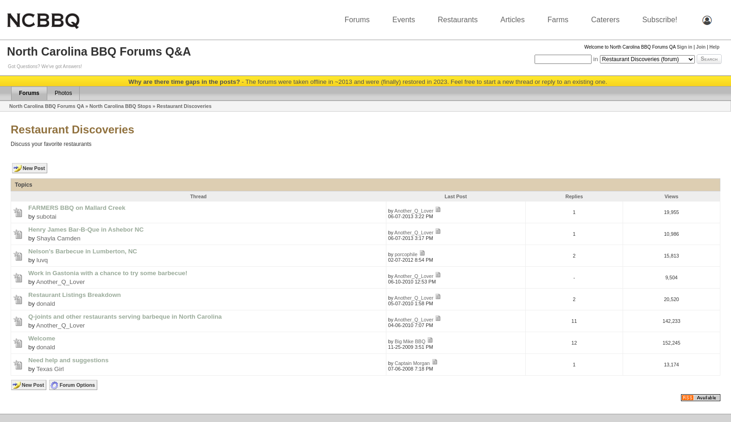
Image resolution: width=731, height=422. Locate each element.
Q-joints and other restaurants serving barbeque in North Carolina (125, 316)
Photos (63, 93)
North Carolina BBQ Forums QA (46, 106)
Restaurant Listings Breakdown (74, 294)
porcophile (406, 254)
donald (46, 303)
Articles (512, 20)
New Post (34, 168)
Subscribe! (659, 20)
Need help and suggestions (68, 360)
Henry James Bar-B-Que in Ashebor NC (86, 229)
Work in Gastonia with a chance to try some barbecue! (107, 273)
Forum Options (77, 385)
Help (714, 47)
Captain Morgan (412, 363)
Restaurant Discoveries (184, 106)
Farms (558, 20)
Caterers (605, 20)
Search (709, 59)
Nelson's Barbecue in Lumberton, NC (82, 251)
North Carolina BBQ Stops (120, 106)
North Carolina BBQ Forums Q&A (99, 51)
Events (403, 20)
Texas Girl (50, 368)
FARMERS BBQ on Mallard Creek (77, 207)
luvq (42, 260)
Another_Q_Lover (413, 211)
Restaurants (458, 20)
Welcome (41, 338)
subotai (47, 216)
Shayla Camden (59, 238)
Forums (357, 20)
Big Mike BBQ (410, 341)
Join (701, 47)
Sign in (684, 47)
